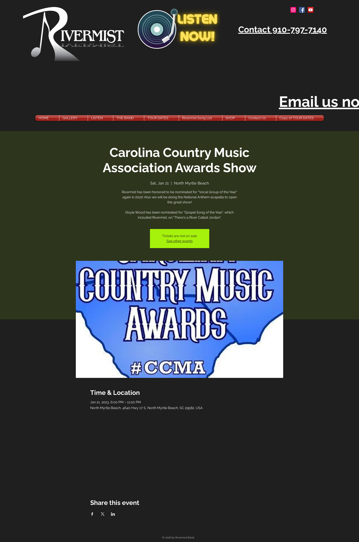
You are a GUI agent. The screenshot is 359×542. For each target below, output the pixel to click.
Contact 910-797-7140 (282, 29)
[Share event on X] (103, 514)
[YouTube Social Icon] (310, 10)
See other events (179, 241)
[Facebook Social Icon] (302, 10)
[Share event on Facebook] (92, 514)
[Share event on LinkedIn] (113, 514)
